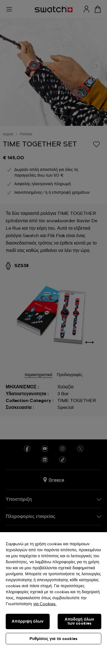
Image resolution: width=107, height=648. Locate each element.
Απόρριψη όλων (27, 621)
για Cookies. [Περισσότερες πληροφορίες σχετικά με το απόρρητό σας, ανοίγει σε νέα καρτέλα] (44, 604)
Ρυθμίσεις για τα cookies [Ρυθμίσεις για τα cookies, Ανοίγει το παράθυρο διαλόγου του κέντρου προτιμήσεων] (53, 639)
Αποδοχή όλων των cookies (79, 621)
